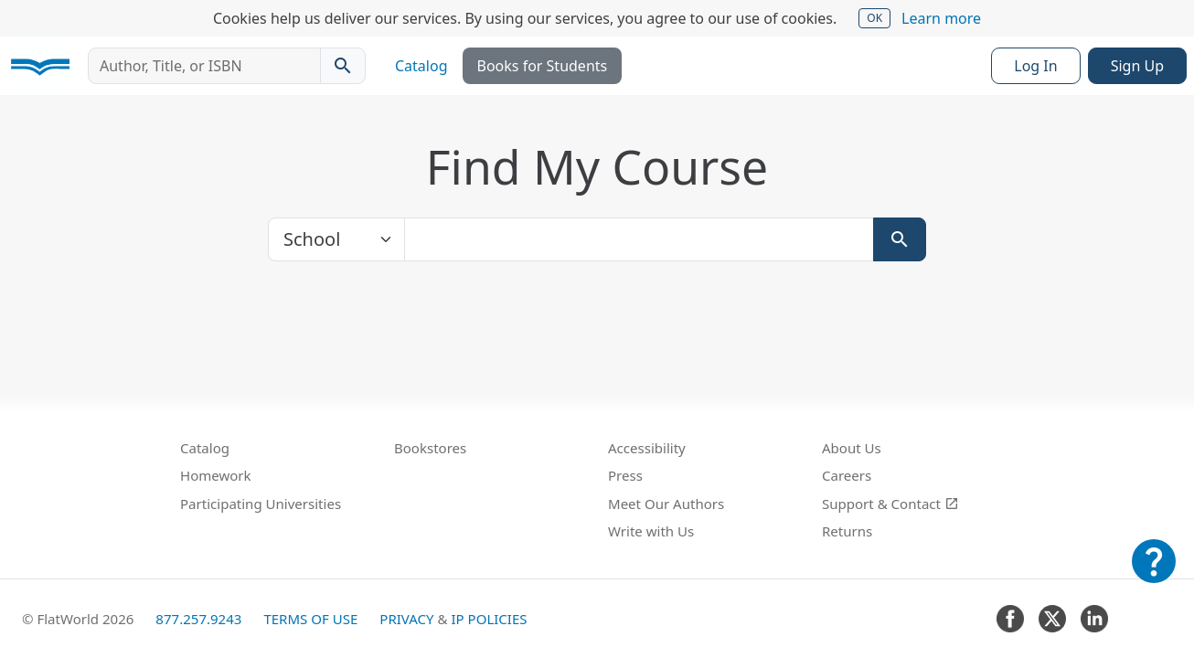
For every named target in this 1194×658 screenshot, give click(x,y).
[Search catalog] (343, 66)
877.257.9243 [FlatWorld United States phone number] (198, 619)
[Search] (899, 239)
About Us (851, 448)
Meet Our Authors (666, 503)
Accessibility (647, 448)
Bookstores (430, 448)
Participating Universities (260, 503)
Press (625, 475)
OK (874, 18)
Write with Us (651, 531)
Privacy (406, 619)
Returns (847, 531)
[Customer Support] (1154, 574)
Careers (846, 475)
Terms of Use (310, 619)
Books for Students (542, 66)
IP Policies (489, 619)
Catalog (421, 66)
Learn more (941, 18)
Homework (215, 475)
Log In (1035, 66)
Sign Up (1137, 66)
